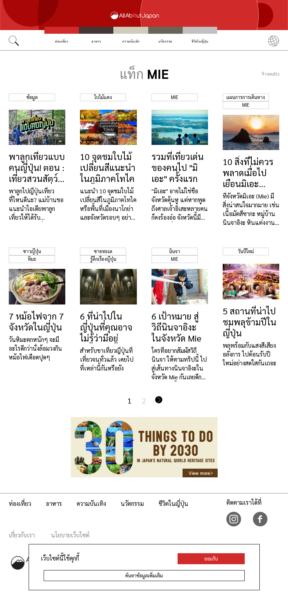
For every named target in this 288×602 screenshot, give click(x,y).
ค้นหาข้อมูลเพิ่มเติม (144, 575)
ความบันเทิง (131, 41)
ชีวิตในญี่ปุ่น (200, 41)
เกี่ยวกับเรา (22, 535)
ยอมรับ (211, 558)
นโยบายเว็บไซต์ (70, 535)
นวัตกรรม (165, 41)
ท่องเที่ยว (61, 41)
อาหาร (96, 41)
